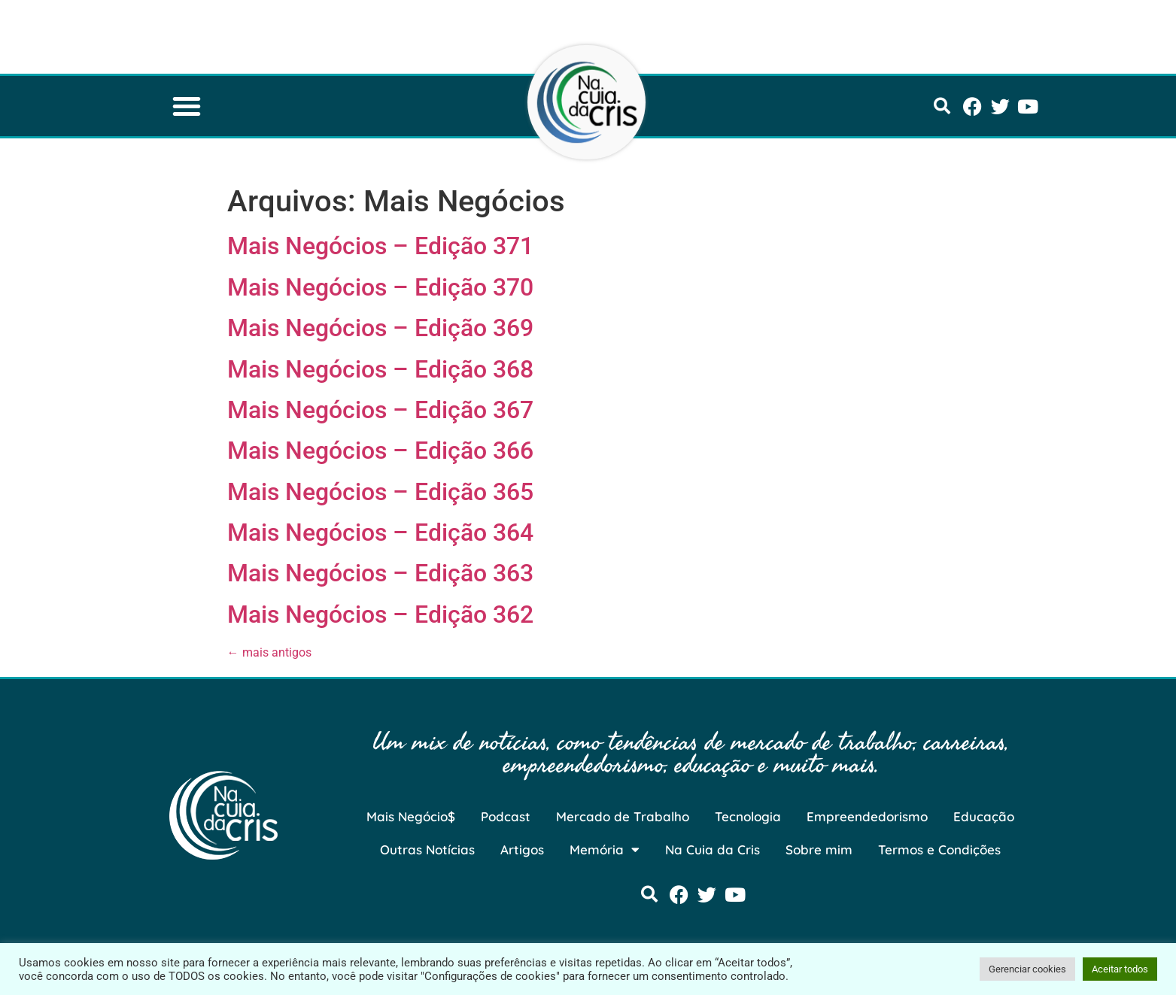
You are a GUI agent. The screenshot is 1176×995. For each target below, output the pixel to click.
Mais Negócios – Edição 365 (380, 492)
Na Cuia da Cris (712, 849)
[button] (186, 106)
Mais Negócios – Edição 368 (380, 369)
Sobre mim (819, 849)
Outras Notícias (427, 849)
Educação (983, 816)
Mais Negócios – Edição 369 (380, 328)
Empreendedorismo (867, 816)
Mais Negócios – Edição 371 (380, 246)
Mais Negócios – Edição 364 (380, 532)
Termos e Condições (939, 849)
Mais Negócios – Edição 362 (380, 614)
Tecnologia (748, 816)
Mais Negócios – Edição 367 (380, 410)
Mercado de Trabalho (622, 816)
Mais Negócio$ (410, 816)
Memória (605, 849)
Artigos (522, 849)
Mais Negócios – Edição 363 (380, 573)
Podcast (505, 816)
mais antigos (269, 652)
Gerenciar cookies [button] (1027, 969)
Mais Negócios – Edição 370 (380, 287)
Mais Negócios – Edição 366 (380, 450)
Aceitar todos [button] (1120, 969)
